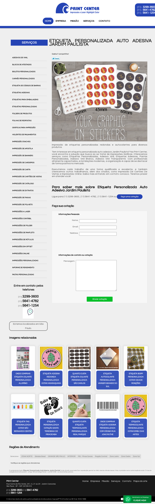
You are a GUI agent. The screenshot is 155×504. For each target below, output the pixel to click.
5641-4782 (30, 301)
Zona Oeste (125, 456)
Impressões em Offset (22, 247)
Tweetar (56, 58)
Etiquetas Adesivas (21, 93)
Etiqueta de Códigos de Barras (26, 86)
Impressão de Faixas (21, 198)
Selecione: (14, 456)
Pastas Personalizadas (23, 275)
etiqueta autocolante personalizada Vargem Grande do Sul (107, 380)
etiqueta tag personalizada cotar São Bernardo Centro (23, 426)
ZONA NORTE (26, 456)
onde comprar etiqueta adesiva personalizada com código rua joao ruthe (107, 428)
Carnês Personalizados (23, 79)
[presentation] (77, 246)
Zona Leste (114, 456)
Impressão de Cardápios (23, 163)
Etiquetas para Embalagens (25, 100)
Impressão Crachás (21, 142)
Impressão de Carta (21, 170)
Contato (104, 21)
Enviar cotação (100, 299)
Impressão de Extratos (23, 191)
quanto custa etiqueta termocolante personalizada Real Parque (79, 428)
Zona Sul (136, 456)
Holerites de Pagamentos (24, 135)
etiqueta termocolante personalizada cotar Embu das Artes (136, 428)
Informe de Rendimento (23, 268)
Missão (74, 21)
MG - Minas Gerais (85, 456)
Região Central (101, 456)
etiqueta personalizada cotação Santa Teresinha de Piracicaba (51, 428)
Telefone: (93, 234)
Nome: (94, 221)
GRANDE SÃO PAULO (56, 456)
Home (48, 21)
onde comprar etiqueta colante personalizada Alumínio (23, 378)
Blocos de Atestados (22, 65)
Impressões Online (21, 254)
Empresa (61, 21)
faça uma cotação (129, 197)
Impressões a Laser (21, 212)
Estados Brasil (40, 456)
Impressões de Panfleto (23, 233)
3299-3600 (30, 296)
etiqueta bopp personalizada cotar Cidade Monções (136, 378)
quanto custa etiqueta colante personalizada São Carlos (79, 378)
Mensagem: (88, 275)
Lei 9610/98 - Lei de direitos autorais (60, 472)
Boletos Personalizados (24, 72)
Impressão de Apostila (22, 149)
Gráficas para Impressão (24, 128)
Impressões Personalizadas (25, 261)
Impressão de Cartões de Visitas (27, 177)
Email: (95, 227)
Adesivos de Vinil (20, 58)
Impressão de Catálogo (23, 184)
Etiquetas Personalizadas (24, 107)
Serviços (88, 21)
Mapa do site (140, 481)
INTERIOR (72, 456)
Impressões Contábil (22, 219)
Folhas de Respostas (22, 121)
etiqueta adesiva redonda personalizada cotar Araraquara (51, 378)
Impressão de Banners (22, 156)
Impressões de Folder (22, 226)
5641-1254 (30, 305)
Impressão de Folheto (22, 205)
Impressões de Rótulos (23, 240)
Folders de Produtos (22, 114)
